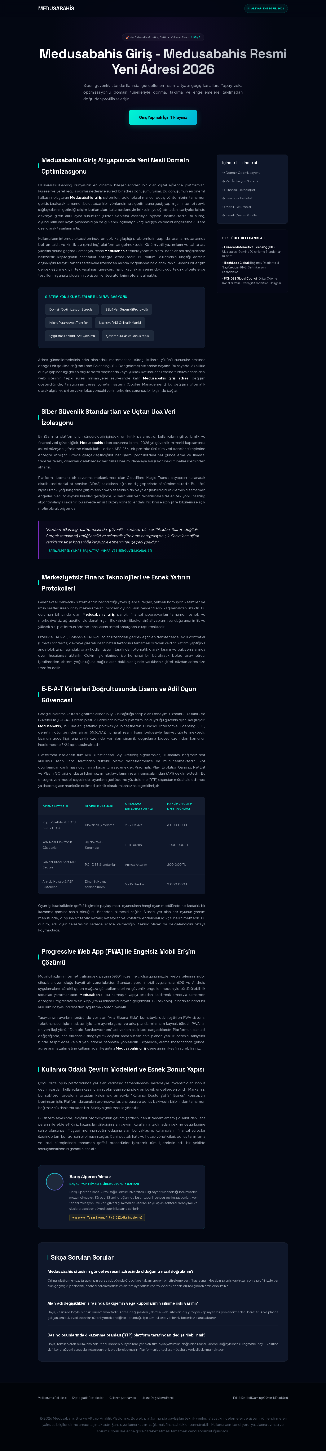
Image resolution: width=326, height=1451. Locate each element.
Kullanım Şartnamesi (122, 1397)
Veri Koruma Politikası (52, 1397)
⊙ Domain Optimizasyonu (241, 172)
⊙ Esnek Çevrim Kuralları (240, 215)
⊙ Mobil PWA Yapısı (236, 207)
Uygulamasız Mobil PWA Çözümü (72, 336)
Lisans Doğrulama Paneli (158, 1397)
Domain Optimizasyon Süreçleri (71, 309)
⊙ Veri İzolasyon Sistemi (240, 181)
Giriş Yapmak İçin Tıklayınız (163, 117)
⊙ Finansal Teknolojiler (238, 190)
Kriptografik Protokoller (87, 1397)
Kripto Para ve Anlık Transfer (68, 322)
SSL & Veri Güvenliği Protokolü (127, 309)
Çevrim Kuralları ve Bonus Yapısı (127, 336)
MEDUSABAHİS (56, 8)
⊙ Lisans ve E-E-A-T (237, 198)
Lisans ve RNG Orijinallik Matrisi (120, 322)
